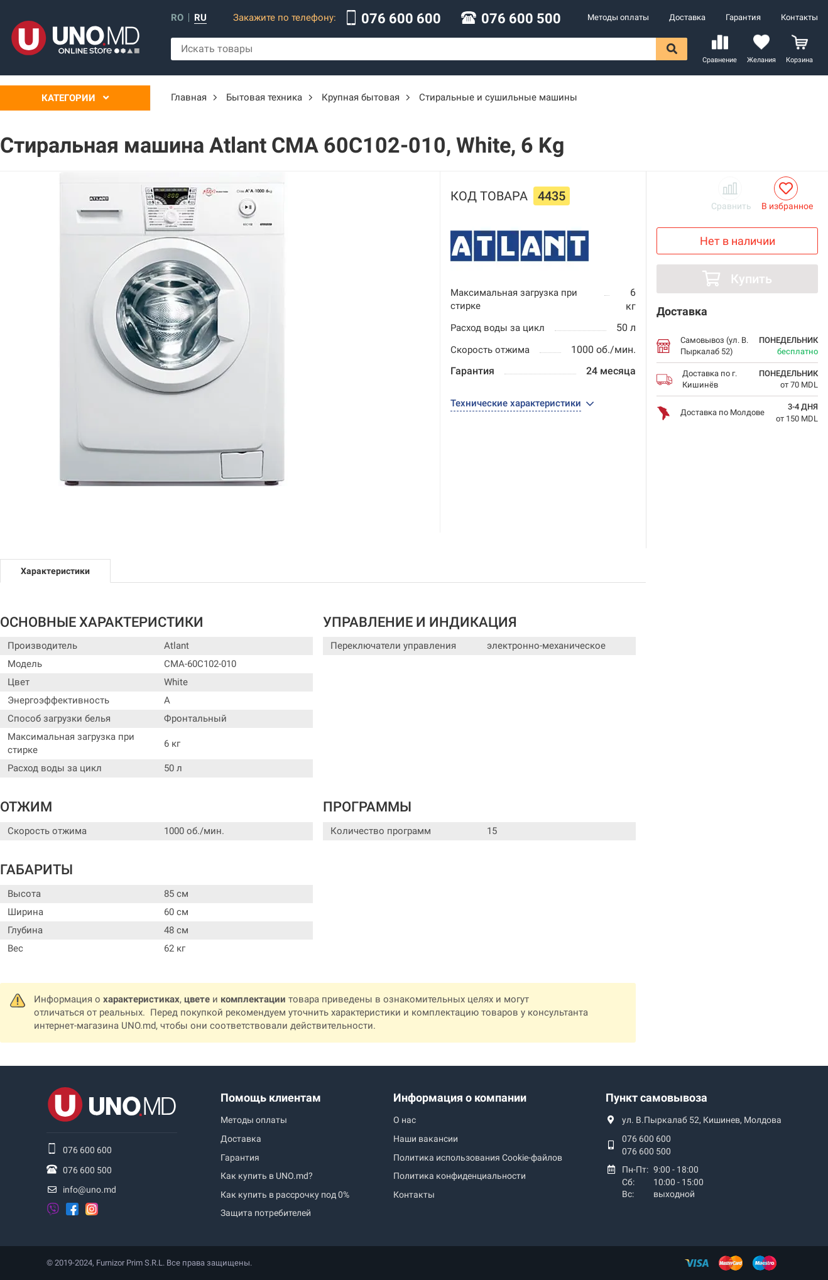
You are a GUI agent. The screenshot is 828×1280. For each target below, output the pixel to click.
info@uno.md (89, 1190)
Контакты (799, 17)
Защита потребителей (266, 1213)
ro (177, 18)
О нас (404, 1120)
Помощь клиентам (271, 1097)
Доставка (687, 17)
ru (200, 18)
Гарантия (743, 17)
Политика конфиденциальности (459, 1176)
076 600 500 (521, 19)
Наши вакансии (425, 1139)
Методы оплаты (618, 17)
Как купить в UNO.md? (267, 1176)
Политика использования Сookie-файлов (477, 1158)
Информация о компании (459, 1097)
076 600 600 (401, 19)
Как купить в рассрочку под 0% (285, 1195)
